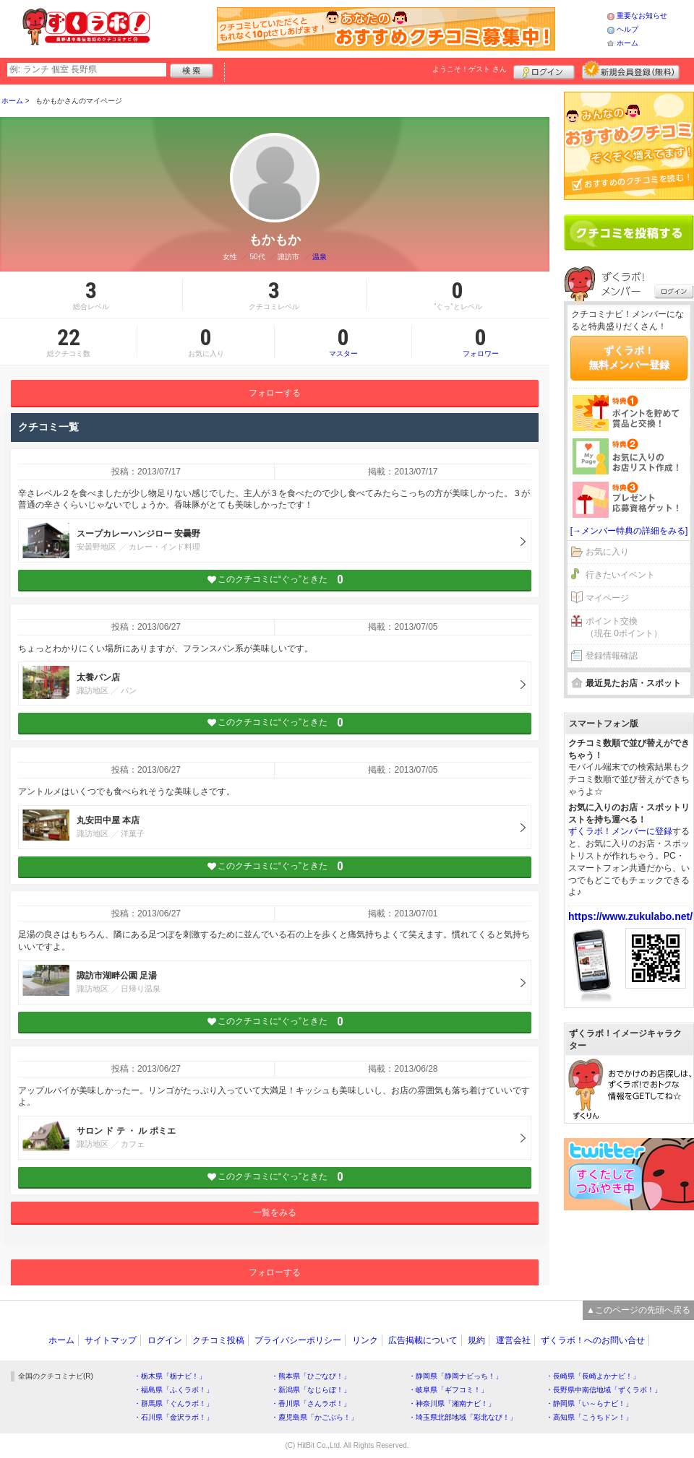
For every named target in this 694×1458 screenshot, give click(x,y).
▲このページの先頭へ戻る (638, 1310)
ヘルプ (627, 29)
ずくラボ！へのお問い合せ (593, 1340)
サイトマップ (111, 1340)
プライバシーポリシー (297, 1340)
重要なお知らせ (642, 15)
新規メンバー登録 (631, 70)
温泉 (319, 257)
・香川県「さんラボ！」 (311, 1403)
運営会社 (513, 1340)
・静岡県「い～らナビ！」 (589, 1403)
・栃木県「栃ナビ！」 (170, 1376)
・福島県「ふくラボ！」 (173, 1390)
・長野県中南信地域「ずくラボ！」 (603, 1390)
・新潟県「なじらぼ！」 (311, 1390)
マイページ (607, 598)
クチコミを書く (629, 232)
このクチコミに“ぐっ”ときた (275, 579)
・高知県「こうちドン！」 (589, 1417)
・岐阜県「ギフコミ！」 (448, 1390)
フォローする (275, 393)
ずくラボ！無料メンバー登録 (628, 357)
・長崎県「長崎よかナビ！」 (593, 1376)
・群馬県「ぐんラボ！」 (173, 1403)
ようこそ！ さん (469, 69)
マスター (343, 341)
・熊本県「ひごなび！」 (311, 1376)
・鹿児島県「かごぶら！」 (314, 1417)
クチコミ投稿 (218, 1340)
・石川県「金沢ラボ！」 (173, 1417)
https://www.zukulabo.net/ (630, 916)
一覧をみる (274, 1212)
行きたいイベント (620, 575)
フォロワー (480, 341)
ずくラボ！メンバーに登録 (620, 831)
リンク (365, 1340)
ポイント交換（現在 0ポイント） (624, 627)
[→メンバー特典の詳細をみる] (629, 531)
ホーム (627, 43)
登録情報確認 (612, 656)
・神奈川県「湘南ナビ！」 (451, 1403)
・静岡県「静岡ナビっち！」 (455, 1376)
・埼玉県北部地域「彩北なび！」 (462, 1417)
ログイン (544, 70)
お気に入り (607, 552)
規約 (476, 1340)
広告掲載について (423, 1340)
